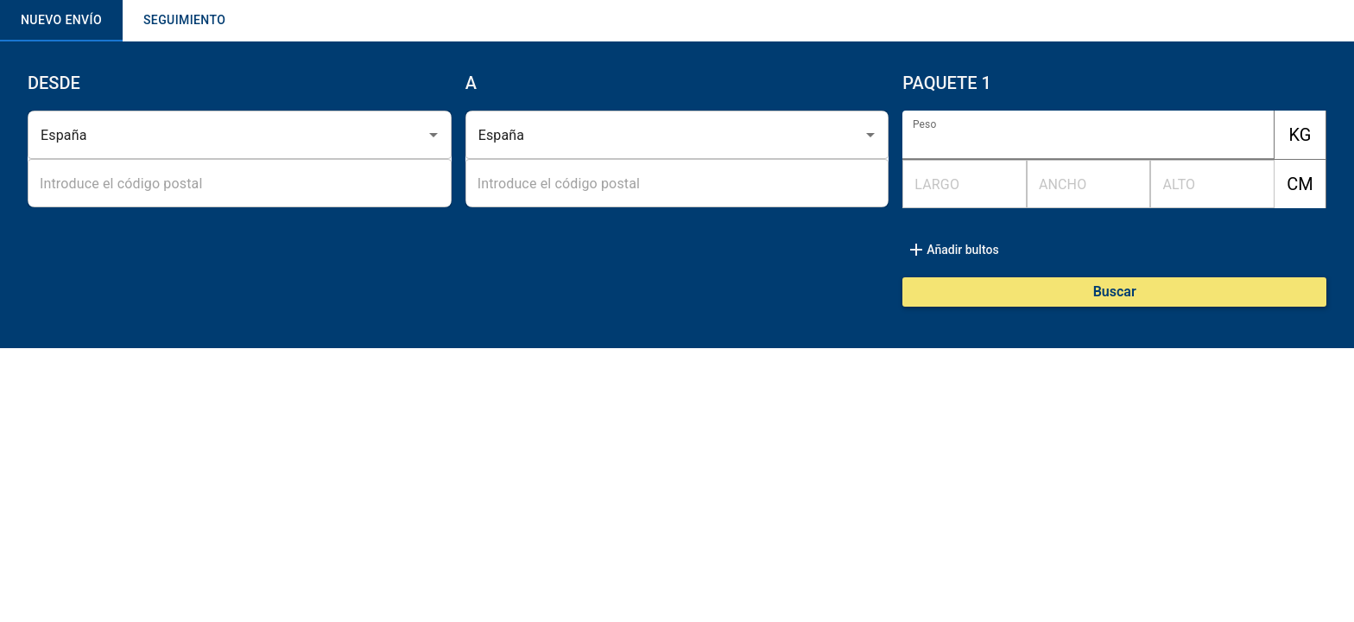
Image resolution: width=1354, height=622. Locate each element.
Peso (924, 124)
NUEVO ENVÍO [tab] (61, 20)
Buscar (1114, 291)
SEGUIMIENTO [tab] (184, 20)
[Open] (433, 135)
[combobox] (215, 134)
